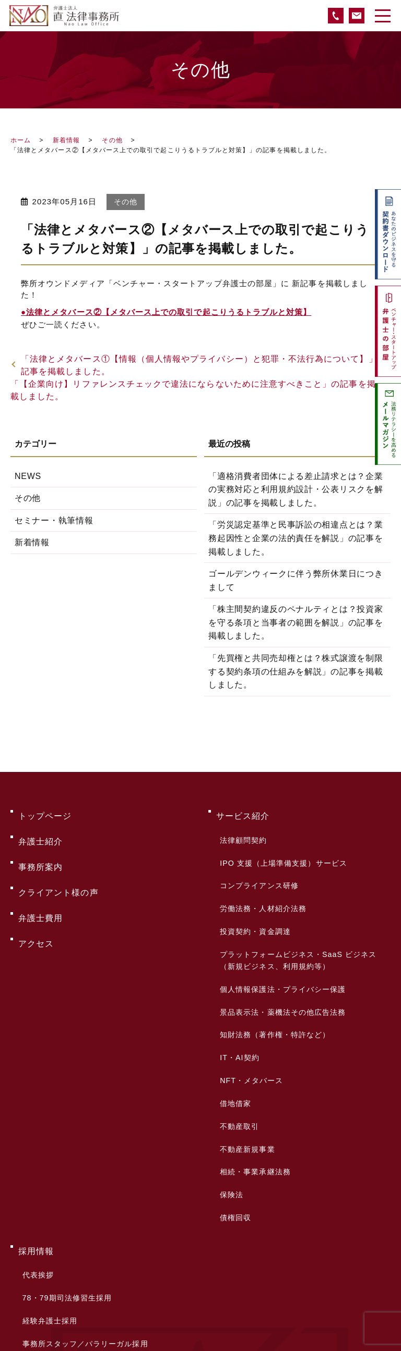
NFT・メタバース (249, 984)
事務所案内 (40, 844)
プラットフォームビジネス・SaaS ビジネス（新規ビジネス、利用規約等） (296, 906)
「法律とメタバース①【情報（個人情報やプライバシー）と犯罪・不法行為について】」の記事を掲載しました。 (203, 365)
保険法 (229, 1057)
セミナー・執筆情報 (52, 520)
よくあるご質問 (49, 1201)
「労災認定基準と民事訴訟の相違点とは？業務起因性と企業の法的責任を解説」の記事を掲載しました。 (296, 538)
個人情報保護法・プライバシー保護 (281, 926)
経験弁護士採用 (47, 1142)
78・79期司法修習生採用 (64, 1127)
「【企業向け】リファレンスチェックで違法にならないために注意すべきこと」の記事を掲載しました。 (193, 390)
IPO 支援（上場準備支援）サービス (281, 842)
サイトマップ (45, 1267)
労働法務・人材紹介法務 (261, 871)
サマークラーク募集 (55, 1171)
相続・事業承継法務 (253, 1043)
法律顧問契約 (241, 827)
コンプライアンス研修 (257, 856)
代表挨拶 (35, 1113)
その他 (112, 140)
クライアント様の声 (58, 861)
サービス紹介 (242, 811)
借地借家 (233, 999)
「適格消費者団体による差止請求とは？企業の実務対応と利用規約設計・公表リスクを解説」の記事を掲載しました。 (296, 489)
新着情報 (66, 140)
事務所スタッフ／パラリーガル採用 (83, 1156)
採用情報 (36, 1096)
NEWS (27, 476)
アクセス (36, 894)
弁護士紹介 (40, 828)
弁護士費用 (40, 878)
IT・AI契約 (237, 970)
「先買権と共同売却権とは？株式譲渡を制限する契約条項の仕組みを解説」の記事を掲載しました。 (296, 671)
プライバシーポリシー (63, 1251)
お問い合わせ (45, 1217)
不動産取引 (237, 1014)
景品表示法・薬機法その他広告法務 (281, 941)
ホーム (20, 140)
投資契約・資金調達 (253, 885)
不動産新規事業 (245, 1028)
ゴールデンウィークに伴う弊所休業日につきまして (296, 580)
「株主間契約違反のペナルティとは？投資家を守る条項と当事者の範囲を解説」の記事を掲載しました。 (296, 622)
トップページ (45, 811)
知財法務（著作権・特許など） (273, 955)
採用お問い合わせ (51, 1186)
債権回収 (233, 1072)
